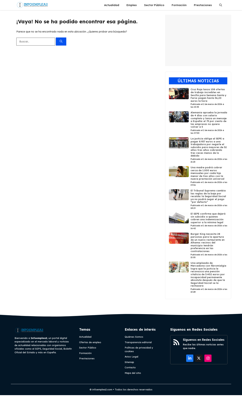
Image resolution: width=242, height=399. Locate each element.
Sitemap (129, 362)
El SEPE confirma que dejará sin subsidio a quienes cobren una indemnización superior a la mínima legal (208, 218)
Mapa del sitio (133, 372)
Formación (179, 5)
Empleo (132, 5)
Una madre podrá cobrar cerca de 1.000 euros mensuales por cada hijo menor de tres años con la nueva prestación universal (207, 173)
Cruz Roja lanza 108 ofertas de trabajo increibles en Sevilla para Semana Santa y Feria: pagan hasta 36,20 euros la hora (208, 95)
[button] (221, 5)
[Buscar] (61, 41)
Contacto (130, 367)
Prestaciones (203, 5)
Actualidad (111, 5)
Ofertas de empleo (90, 342)
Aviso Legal (131, 356)
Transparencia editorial (138, 342)
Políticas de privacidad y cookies (139, 349)
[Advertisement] (198, 40)
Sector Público (154, 5)
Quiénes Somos (134, 336)
